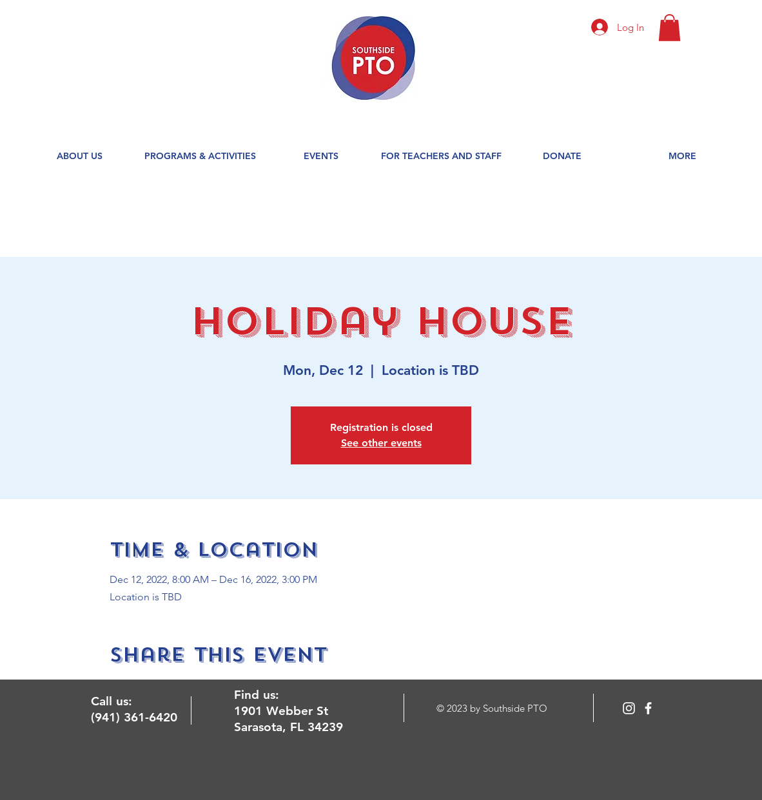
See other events (381, 443)
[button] (669, 27)
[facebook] (648, 708)
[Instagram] (629, 708)
